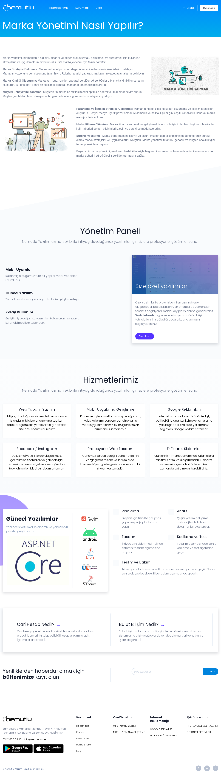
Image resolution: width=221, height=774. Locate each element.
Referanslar (83, 738)
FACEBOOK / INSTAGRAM (163, 735)
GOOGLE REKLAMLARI (161, 729)
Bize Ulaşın (144, 336)
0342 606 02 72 (12, 739)
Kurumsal (81, 8)
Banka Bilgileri (84, 744)
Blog (98, 8)
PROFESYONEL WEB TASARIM (202, 726)
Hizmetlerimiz (58, 8)
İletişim (80, 751)
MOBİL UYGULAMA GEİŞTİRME (129, 732)
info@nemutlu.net (35, 739)
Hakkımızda (82, 726)
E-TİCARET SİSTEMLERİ (199, 732)
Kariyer (80, 732)
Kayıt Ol (211, 671)
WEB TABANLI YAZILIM (124, 726)
